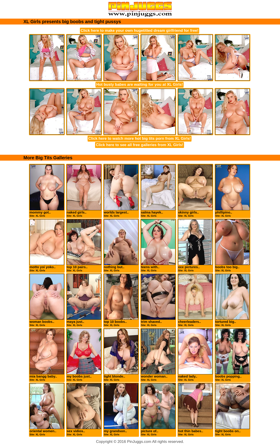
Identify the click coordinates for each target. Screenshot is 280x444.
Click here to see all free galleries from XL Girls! (139, 145)
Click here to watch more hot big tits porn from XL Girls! (139, 138)
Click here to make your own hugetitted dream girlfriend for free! (139, 30)
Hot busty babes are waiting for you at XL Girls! (139, 84)
